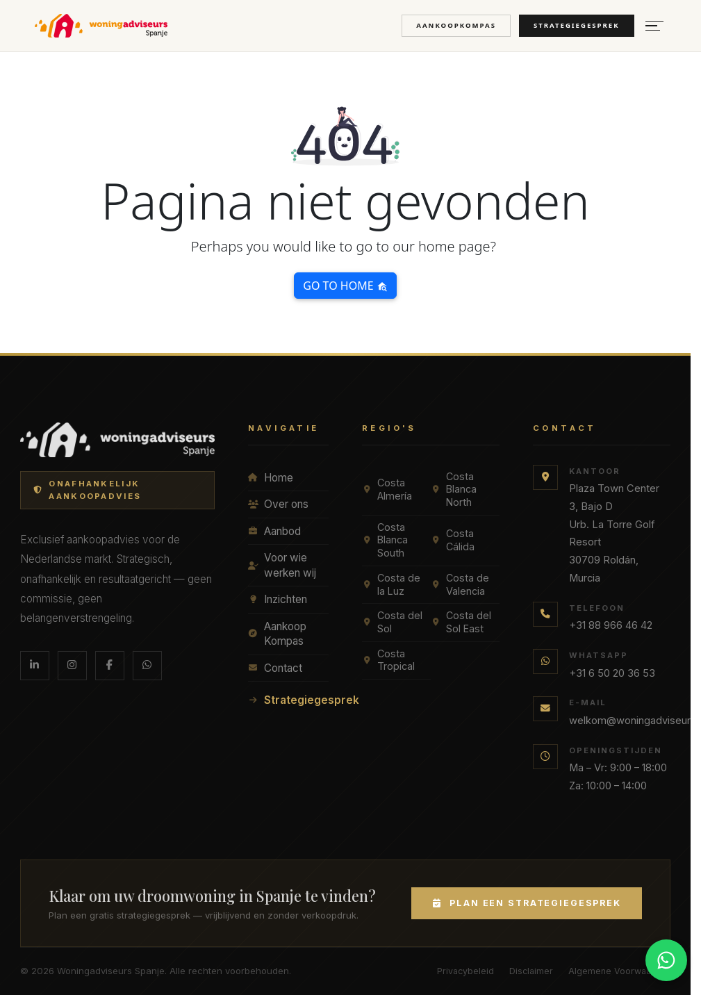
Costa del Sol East (461, 621)
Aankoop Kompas (277, 634)
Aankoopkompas (456, 25)
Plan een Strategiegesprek (526, 903)
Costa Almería (387, 489)
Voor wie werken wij (282, 565)
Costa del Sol (392, 621)
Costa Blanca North (454, 489)
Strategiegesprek (577, 25)
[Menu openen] (654, 26)
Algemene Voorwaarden (619, 971)
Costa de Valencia (460, 584)
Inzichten (277, 599)
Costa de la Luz (391, 584)
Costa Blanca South (385, 540)
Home (270, 477)
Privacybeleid (465, 971)
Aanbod (274, 531)
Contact (275, 668)
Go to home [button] (345, 285)
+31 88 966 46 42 (610, 625)
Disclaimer (531, 971)
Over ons (278, 504)
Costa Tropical (388, 660)
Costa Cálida (453, 539)
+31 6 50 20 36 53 (612, 673)
